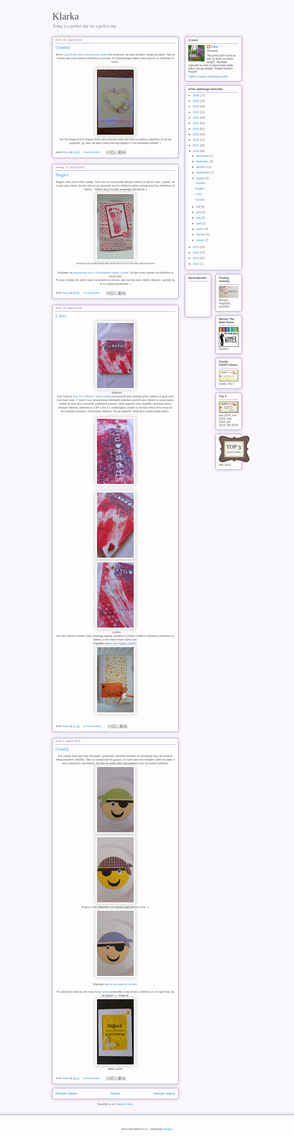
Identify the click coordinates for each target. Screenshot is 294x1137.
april (199, 223)
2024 (196, 106)
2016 (196, 151)
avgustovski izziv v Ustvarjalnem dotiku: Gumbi (100, 272)
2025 (196, 101)
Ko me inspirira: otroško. (123, 643)
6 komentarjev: (92, 1078)
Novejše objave (66, 1093)
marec (200, 229)
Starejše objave (164, 1093)
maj (198, 217)
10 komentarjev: (93, 726)
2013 (196, 258)
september (203, 172)
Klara (214, 46)
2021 (196, 123)
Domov (115, 1093)
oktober (201, 167)
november (202, 161)
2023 (196, 112)
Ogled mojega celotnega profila (208, 76)
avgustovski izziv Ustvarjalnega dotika (85, 54)
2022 (196, 117)
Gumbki (63, 47)
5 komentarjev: (92, 152)
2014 (196, 252)
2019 (196, 134)
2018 (196, 139)
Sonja (105, 991)
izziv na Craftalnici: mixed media (92, 396)
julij (198, 206)
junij (199, 212)
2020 (196, 128)
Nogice (62, 174)
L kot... (62, 315)
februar (201, 234)
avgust (200, 178)
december (202, 156)
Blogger (167, 1128)
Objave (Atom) (124, 1104)
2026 (196, 95)
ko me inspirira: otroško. (124, 984)
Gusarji (62, 748)
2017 (196, 145)
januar (200, 240)
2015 (196, 247)
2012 (196, 263)
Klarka (65, 16)
